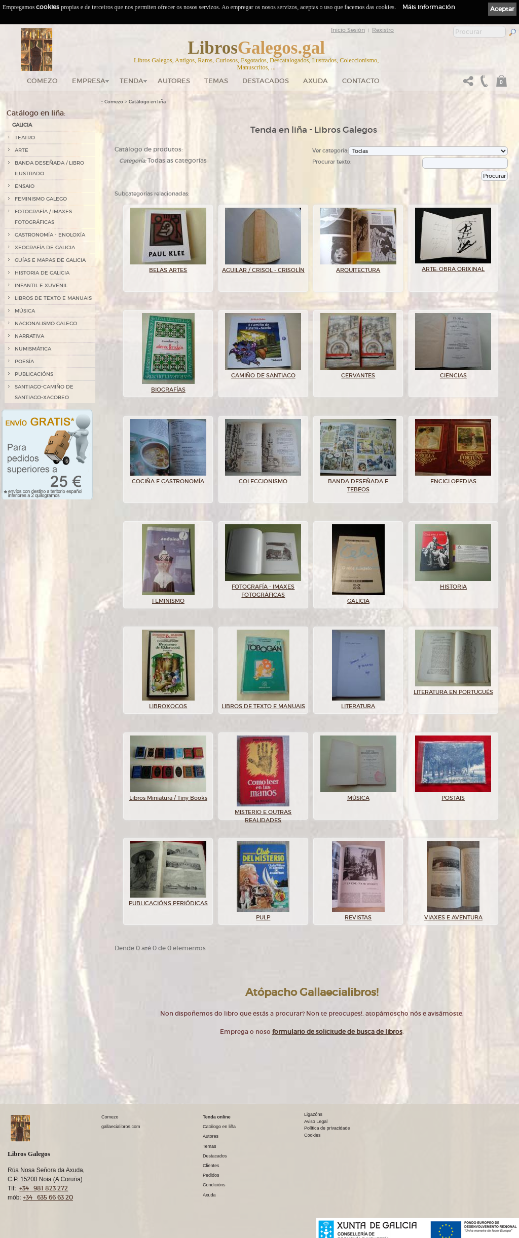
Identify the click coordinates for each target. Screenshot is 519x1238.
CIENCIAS (453, 372)
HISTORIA (453, 583)
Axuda (315, 80)
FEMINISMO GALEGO (41, 199)
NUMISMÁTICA (33, 348)
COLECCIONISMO (263, 478)
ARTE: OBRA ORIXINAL (453, 266)
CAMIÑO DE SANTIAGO (263, 372)
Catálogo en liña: (36, 113)
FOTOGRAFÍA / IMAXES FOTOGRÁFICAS (43, 216)
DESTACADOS (265, 80)
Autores (174, 80)
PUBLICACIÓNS (34, 374)
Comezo (42, 80)
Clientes (211, 1165)
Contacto (361, 80)
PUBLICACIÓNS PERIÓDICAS (168, 900)
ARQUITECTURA (358, 267)
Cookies (312, 1135)
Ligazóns (313, 1114)
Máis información (428, 7)
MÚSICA (25, 310)
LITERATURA (358, 703)
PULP (263, 914)
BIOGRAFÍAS (168, 386)
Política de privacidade (327, 1128)
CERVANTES (358, 372)
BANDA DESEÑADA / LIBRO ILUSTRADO (49, 168)
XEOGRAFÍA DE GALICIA (45, 247)
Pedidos (211, 1175)
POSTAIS (453, 794)
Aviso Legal (315, 1121)
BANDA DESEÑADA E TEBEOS (358, 482)
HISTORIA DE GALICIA (42, 272)
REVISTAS (358, 914)
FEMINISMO (168, 597)
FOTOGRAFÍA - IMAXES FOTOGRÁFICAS (263, 588)
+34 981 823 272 (43, 1188)
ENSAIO (24, 186)
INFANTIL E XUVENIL (41, 285)
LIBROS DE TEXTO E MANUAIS (53, 298)
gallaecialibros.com (120, 1126)
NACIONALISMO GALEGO (46, 323)
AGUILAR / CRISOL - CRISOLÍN (263, 267)
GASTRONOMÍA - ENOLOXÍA (50, 234)
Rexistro (383, 29)
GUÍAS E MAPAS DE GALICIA (50, 260)
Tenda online (217, 1116)
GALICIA (22, 125)
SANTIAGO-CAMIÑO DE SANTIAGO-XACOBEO (44, 392)
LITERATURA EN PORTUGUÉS (453, 688)
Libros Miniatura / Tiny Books (168, 794)
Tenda (131, 80)
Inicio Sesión (348, 29)
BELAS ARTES (168, 267)
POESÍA (24, 361)
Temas (216, 80)
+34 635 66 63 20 (48, 1197)
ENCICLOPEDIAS (453, 478)
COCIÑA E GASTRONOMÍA (168, 478)
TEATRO (25, 137)
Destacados (215, 1155)
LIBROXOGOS (168, 703)
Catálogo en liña (147, 101)
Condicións (214, 1184)
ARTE (21, 150)
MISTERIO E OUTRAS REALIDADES (263, 813)
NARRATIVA (29, 336)
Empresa (88, 80)
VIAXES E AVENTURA (453, 914)
